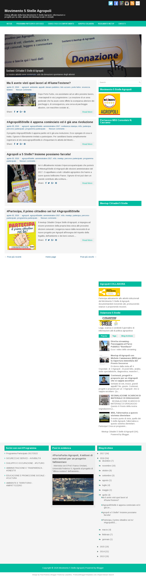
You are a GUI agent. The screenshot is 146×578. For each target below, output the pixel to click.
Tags (114, 336)
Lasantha (68, 575)
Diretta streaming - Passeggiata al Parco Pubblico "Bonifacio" (121, 344)
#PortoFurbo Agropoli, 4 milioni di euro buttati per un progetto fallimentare (72, 458)
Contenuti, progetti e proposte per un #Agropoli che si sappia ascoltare (124, 378)
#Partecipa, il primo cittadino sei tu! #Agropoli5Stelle (43, 211)
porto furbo (76, 87)
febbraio (106, 534)
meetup (60, 158)
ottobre (105, 470)
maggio (105, 490)
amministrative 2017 (51, 126)
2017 (102, 453)
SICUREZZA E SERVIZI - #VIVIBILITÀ (23, 458)
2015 (102, 547)
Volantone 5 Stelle (14, 29)
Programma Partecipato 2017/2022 (30, 23)
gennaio (106, 539)
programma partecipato (35, 129)
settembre (106, 475)
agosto (105, 480)
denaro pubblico (52, 87)
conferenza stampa (69, 126)
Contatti (122, 23)
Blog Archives (127, 336)
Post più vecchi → (88, 257)
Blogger (125, 434)
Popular (104, 336)
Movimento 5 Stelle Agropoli (28, 11)
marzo (105, 530)
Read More (87, 112)
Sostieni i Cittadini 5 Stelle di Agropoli (24, 70)
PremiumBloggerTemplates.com (84, 575)
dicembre (106, 461)
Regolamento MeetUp (106, 23)
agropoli (25, 87)
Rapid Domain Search (106, 575)
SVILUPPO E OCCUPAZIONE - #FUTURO (25, 463)
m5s (80, 126)
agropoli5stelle (36, 126)
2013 (102, 556)
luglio (104, 485)
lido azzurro (65, 87)
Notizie (9, 23)
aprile (104, 495)
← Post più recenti (13, 257)
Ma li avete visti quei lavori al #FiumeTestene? (39, 83)
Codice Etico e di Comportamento (61, 23)
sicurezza (86, 87)
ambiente (34, 87)
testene (10, 90)
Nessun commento (24, 90)
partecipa (87, 126)
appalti (41, 87)
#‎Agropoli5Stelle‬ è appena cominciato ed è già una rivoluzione (50, 122)
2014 (102, 551)
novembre (106, 466)
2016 (102, 458)
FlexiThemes (44, 575)
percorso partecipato (15, 129)
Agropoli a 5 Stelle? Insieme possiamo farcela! (39, 154)
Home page (51, 257)
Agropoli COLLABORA (86, 23)
